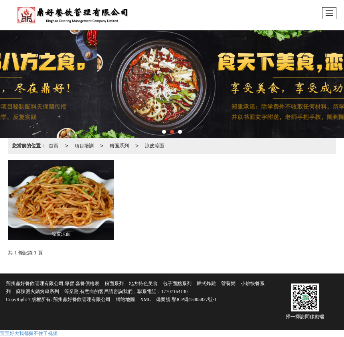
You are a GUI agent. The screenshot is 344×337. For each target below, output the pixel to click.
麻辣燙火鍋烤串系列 (37, 291)
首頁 (53, 146)
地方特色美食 (143, 283)
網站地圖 (125, 299)
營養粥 (228, 283)
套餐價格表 (87, 283)
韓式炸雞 (206, 283)
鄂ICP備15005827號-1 (194, 299)
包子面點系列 (177, 283)
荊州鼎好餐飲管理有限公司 (82, 299)
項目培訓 (84, 146)
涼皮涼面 (154, 146)
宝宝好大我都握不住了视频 (28, 333)
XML (145, 299)
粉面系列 (119, 146)
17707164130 (174, 291)
